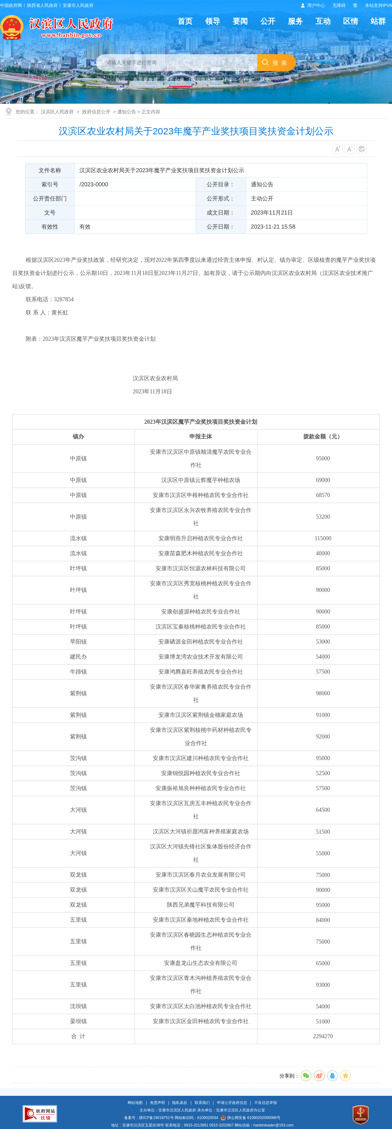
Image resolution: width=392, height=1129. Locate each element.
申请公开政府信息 (232, 1103)
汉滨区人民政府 (57, 111)
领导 (212, 21)
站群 (378, 21)
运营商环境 (203, 79)
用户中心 (316, 5)
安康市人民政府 (78, 5)
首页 (185, 21)
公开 (267, 21)
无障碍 (339, 5)
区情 (350, 21)
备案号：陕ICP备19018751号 (148, 1118)
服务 (295, 21)
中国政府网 (11, 5)
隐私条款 (179, 1103)
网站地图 (135, 1103)
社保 (227, 79)
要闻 (240, 21)
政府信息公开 (96, 111)
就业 (265, 79)
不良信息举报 (265, 1103)
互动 (323, 21)
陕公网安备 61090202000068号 (250, 1118)
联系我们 (202, 1103)
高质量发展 (145, 79)
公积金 (245, 79)
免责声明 (157, 1103)
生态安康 (174, 79)
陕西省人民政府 (42, 5)
